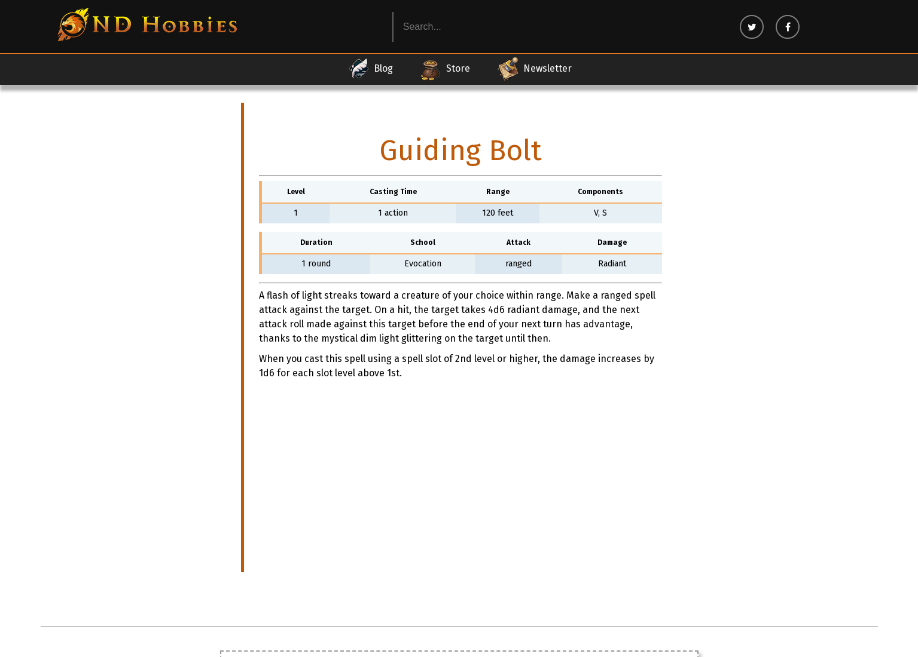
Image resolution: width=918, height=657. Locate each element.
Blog (370, 69)
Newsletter (534, 69)
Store (444, 69)
